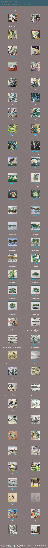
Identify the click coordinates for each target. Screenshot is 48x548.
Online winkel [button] (27, 4)
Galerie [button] (20, 4)
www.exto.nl (12, 545)
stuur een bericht (5, 11)
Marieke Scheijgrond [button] (6, 4)
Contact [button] (33, 4)
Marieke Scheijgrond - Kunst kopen (9, 1)
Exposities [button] (14, 4)
